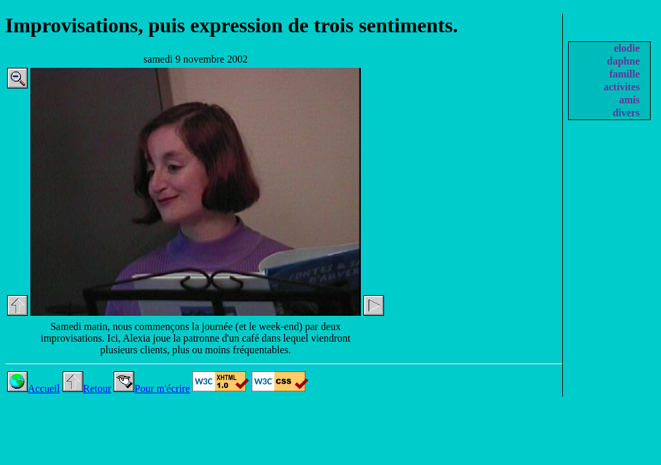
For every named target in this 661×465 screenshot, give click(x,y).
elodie (627, 48)
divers (626, 112)
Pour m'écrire (152, 388)
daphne (623, 61)
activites (622, 86)
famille (624, 73)
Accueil (33, 388)
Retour (87, 388)
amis (629, 99)
